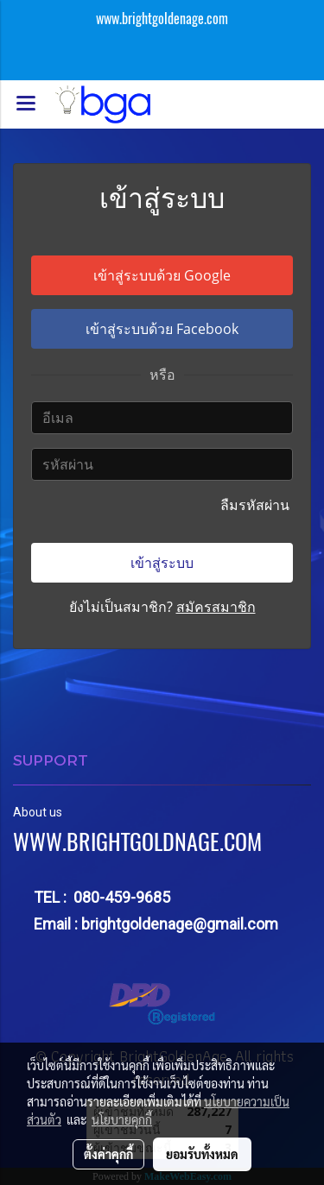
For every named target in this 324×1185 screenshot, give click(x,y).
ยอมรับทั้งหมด (202, 1154)
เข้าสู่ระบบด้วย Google (162, 275)
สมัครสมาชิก (216, 606)
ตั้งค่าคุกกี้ (108, 1154)
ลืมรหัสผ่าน (256, 504)
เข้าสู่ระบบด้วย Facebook (162, 328)
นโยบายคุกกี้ (122, 1119)
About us (37, 812)
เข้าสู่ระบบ (162, 562)
